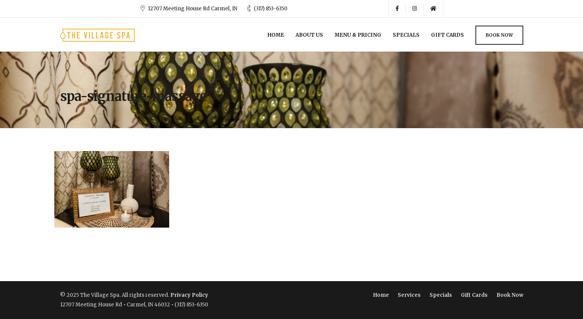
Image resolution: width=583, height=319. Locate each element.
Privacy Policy (189, 295)
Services (409, 295)
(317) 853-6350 (270, 8)
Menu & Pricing (358, 35)
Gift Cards (447, 35)
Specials (406, 35)
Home (276, 35)
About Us (309, 35)
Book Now (499, 35)
